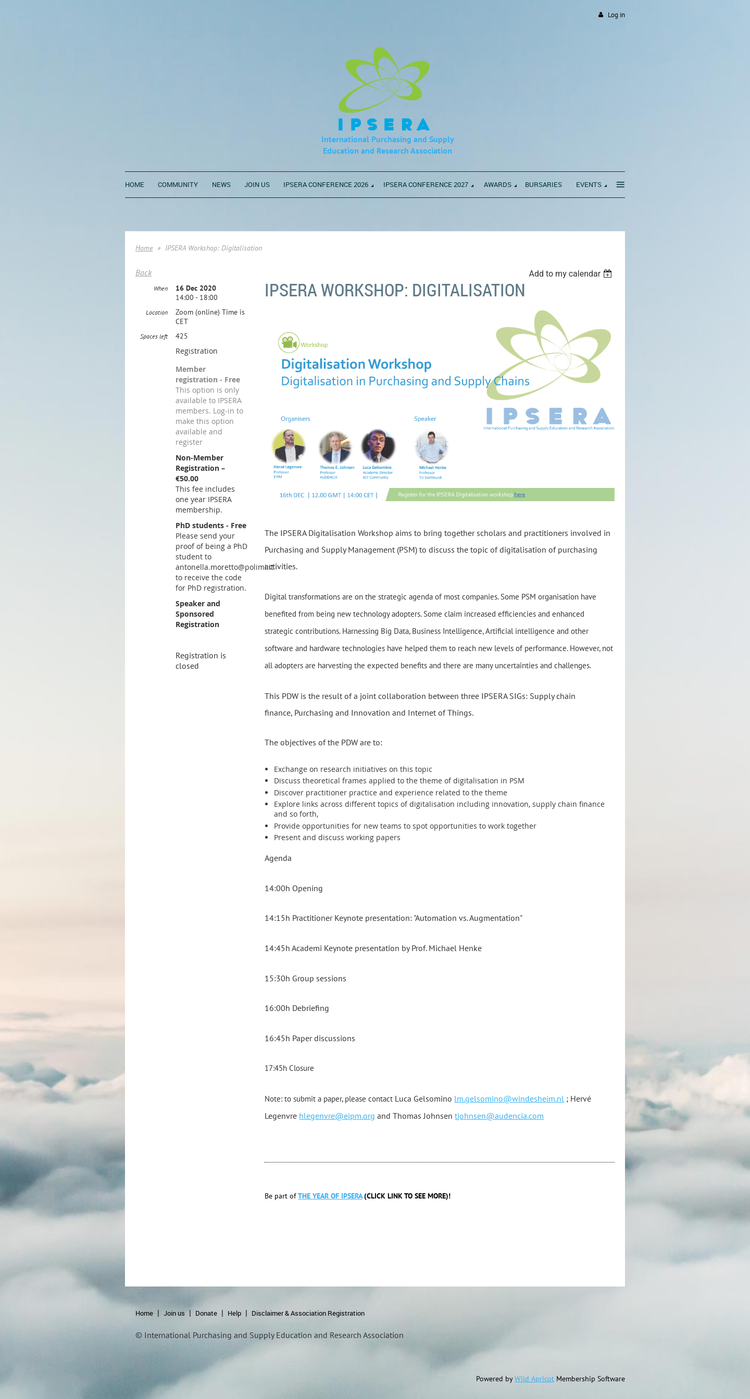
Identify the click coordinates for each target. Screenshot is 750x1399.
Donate (206, 1313)
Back (143, 272)
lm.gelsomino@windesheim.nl (509, 1098)
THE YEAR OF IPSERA (330, 1196)
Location (157, 312)
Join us (174, 1313)
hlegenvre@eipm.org (337, 1115)
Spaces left (154, 336)
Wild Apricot (534, 1378)
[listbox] (572, 273)
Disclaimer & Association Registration (308, 1313)
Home (144, 248)
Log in (616, 14)
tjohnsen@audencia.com (499, 1115)
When (161, 288)
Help (234, 1313)
